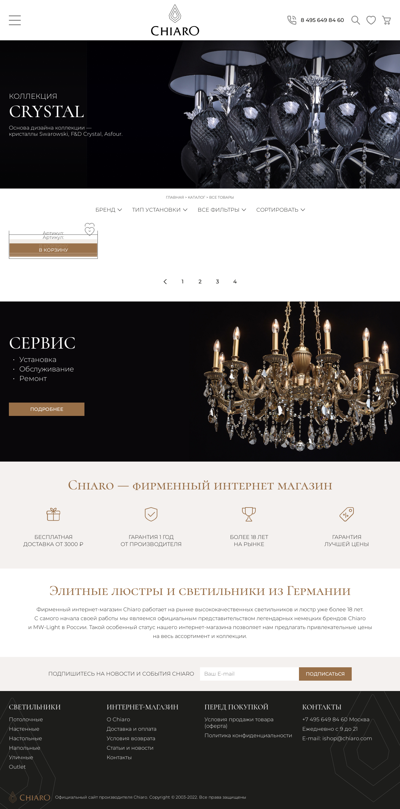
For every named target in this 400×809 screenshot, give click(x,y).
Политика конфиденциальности (248, 735)
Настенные (24, 729)
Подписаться (325, 674)
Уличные (21, 757)
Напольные (24, 748)
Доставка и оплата (131, 729)
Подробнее (46, 409)
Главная (175, 197)
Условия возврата (131, 738)
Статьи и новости (130, 748)
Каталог (196, 197)
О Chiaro (118, 719)
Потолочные (26, 719)
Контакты (119, 757)
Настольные (25, 738)
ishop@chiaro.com (347, 738)
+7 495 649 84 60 (325, 719)
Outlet (17, 767)
